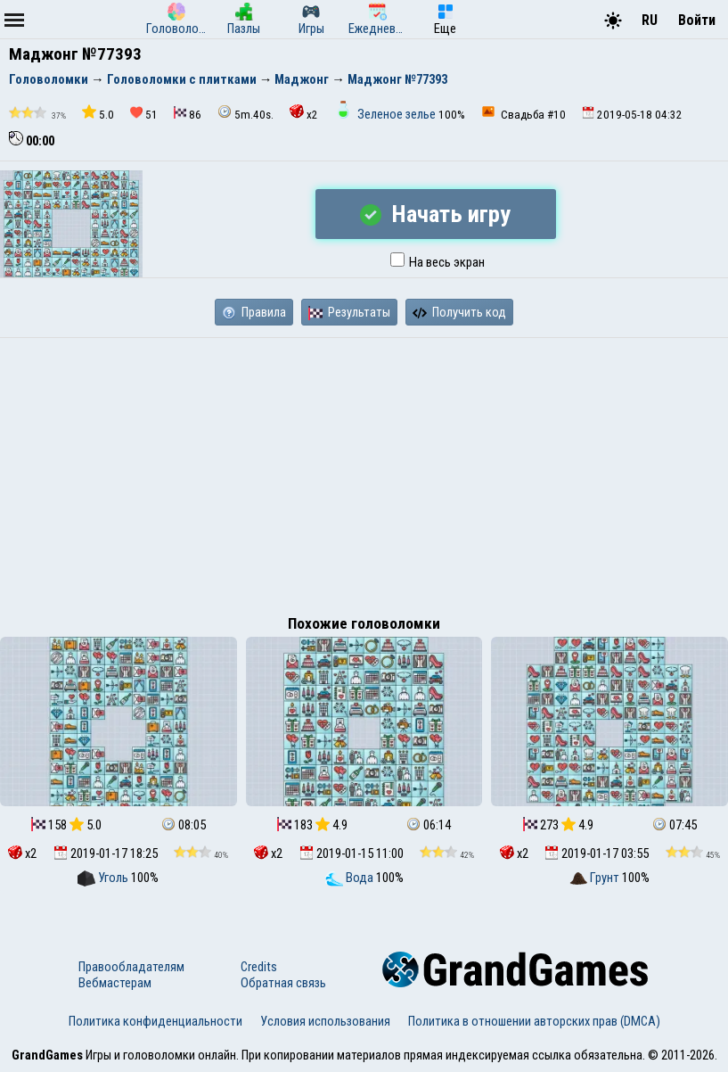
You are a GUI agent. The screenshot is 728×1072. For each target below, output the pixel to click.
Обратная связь (283, 983)
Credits (259, 967)
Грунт (595, 878)
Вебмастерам (114, 983)
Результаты (349, 312)
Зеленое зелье (386, 114)
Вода (350, 878)
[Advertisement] (364, 472)
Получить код (459, 312)
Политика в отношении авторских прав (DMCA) (534, 1021)
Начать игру (435, 214)
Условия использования (325, 1021)
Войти (697, 20)
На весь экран (437, 262)
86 (187, 113)
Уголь (104, 878)
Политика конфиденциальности (155, 1021)
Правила (254, 312)
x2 (304, 112)
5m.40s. (245, 112)
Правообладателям (131, 967)
